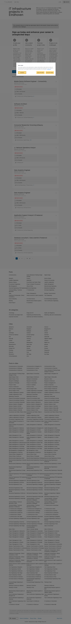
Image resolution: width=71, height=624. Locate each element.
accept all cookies (49, 72)
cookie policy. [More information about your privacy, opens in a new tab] (49, 69)
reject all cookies (40, 72)
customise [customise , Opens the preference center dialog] (22, 72)
